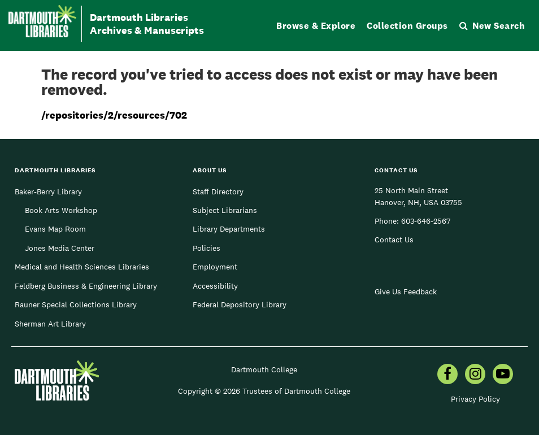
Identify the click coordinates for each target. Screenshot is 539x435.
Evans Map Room (55, 229)
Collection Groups (407, 26)
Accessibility (215, 286)
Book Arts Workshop (61, 210)
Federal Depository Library (239, 304)
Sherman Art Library (50, 324)
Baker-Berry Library (48, 191)
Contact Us (394, 239)
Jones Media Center (59, 248)
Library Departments (229, 229)
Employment (215, 267)
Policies (206, 248)
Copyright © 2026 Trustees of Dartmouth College (264, 391)
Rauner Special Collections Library (76, 304)
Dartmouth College (264, 369)
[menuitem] (447, 375)
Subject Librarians (225, 210)
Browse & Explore (315, 26)
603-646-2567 (425, 221)
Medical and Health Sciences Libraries (82, 267)
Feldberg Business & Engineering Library (86, 286)
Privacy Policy (475, 399)
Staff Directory (218, 191)
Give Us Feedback (406, 291)
